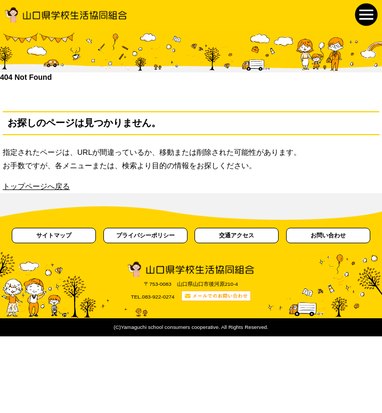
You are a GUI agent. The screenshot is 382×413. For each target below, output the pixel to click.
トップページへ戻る (36, 186)
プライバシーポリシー (145, 235)
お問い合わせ (328, 235)
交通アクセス (236, 235)
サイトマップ (53, 235)
